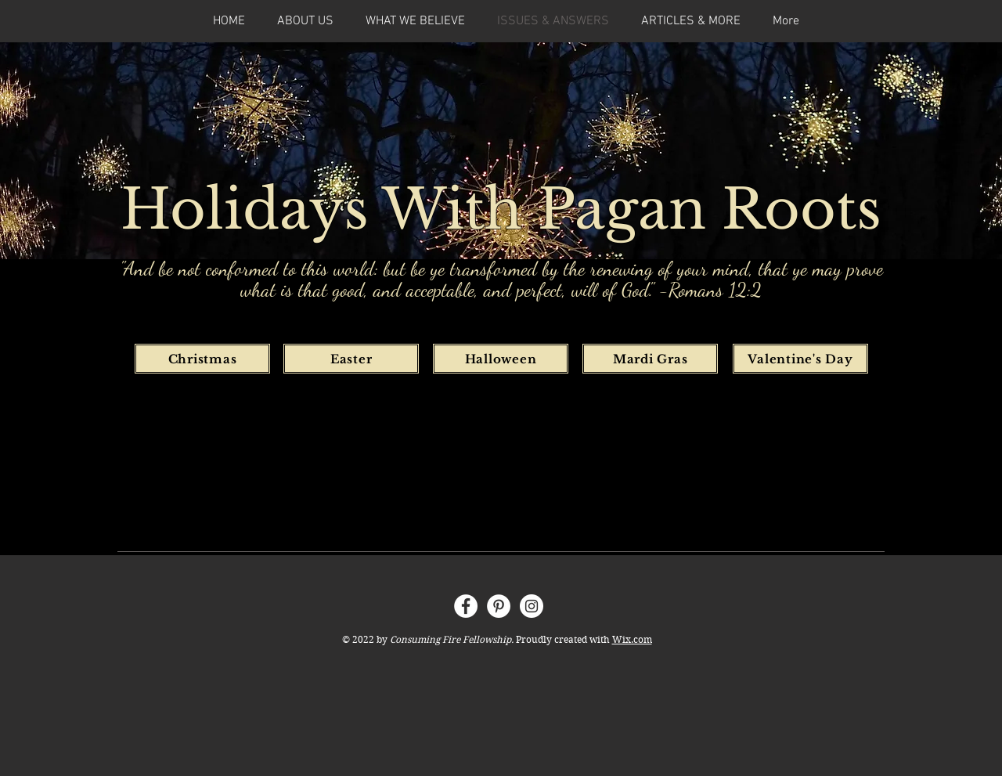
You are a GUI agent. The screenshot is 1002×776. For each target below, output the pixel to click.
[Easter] (351, 358)
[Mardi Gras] (650, 358)
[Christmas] (202, 358)
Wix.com (632, 639)
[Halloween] (500, 358)
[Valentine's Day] (800, 358)
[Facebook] (466, 606)
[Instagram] (531, 606)
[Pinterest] (498, 606)
